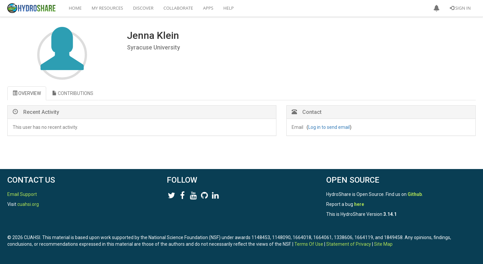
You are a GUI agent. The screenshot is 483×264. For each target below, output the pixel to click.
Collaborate (178, 8)
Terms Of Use (308, 244)
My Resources (107, 8)
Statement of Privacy (348, 244)
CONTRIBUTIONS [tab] (72, 93)
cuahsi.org (28, 204)
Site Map (383, 244)
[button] (436, 8)
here (359, 204)
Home (75, 8)
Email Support (22, 194)
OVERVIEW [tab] (27, 93)
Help (228, 8)
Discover (143, 8)
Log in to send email (329, 127)
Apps (208, 8)
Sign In (460, 8)
